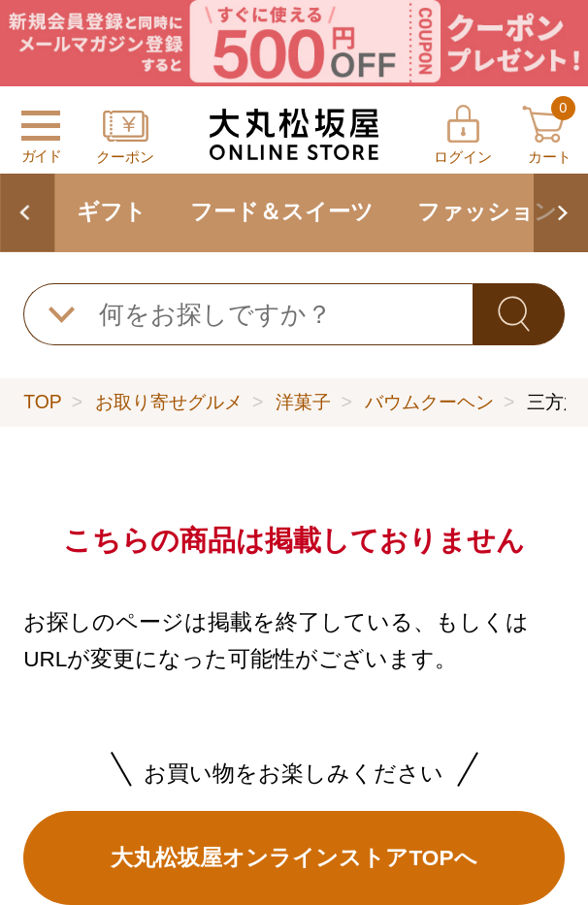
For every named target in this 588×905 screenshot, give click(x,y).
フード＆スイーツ (282, 212)
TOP (42, 401)
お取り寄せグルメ (169, 401)
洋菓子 (303, 401)
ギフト (112, 212)
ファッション (487, 212)
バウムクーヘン (429, 401)
